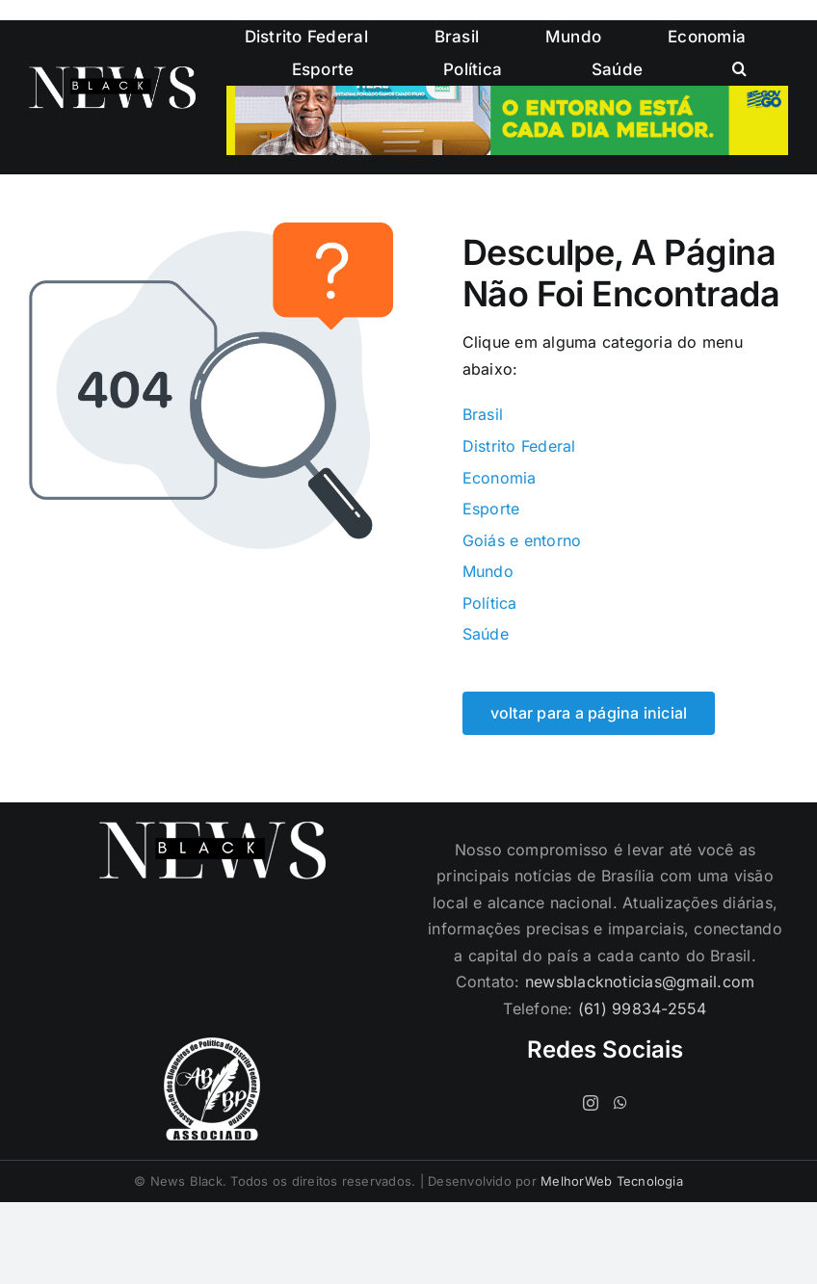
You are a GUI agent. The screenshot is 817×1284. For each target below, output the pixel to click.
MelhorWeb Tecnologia (611, 1181)
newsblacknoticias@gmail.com (639, 981)
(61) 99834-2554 (642, 1008)
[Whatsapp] (620, 1103)
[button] (739, 69)
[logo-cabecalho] (112, 74)
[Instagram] (590, 1103)
